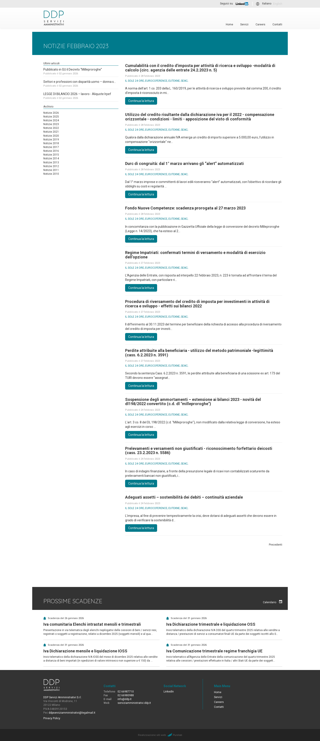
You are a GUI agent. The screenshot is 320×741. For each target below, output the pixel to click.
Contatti (277, 24)
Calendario (272, 602)
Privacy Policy (51, 718)
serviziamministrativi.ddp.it (134, 702)
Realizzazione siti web (152, 735)
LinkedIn (169, 691)
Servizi (244, 24)
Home (229, 24)
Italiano (266, 3)
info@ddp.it (125, 699)
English (277, 3)
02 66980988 (126, 695)
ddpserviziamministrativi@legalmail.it (72, 712)
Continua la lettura (141, 101)
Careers (260, 24)
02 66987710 (126, 691)
